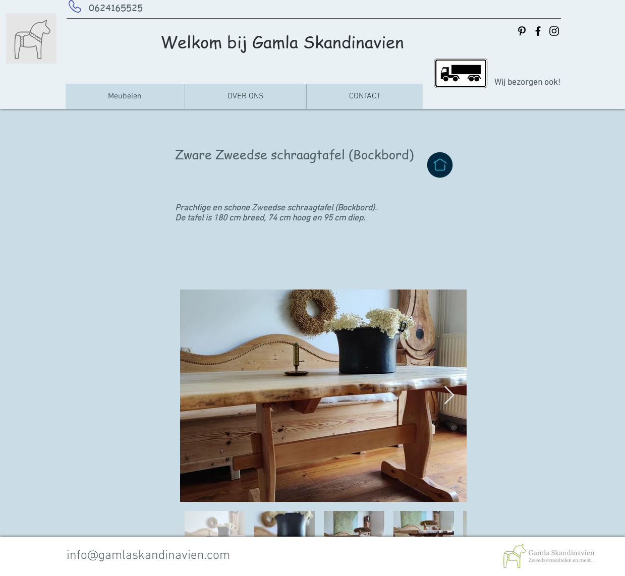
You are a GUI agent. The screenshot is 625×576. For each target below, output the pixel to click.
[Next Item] (449, 396)
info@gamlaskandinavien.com (148, 555)
